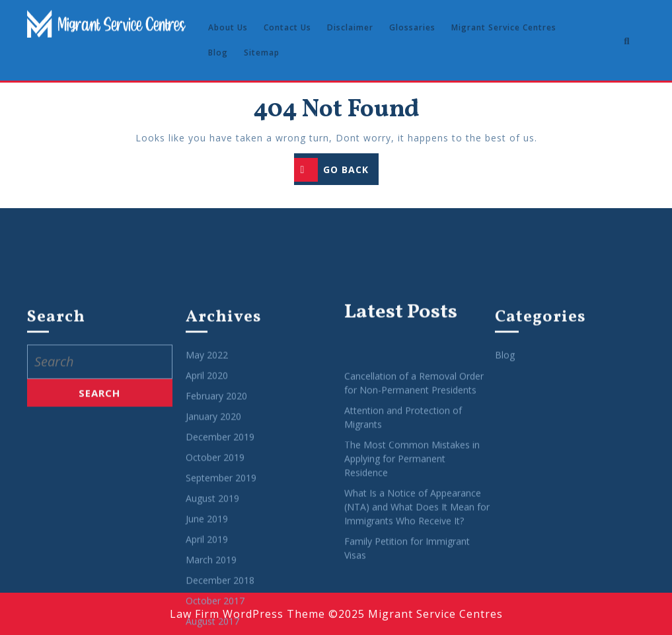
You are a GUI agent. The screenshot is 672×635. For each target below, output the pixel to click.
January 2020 (213, 589)
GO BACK (336, 170)
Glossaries (412, 27)
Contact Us (287, 27)
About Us (228, 27)
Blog (218, 52)
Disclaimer (350, 27)
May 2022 (207, 528)
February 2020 (216, 569)
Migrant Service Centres (503, 27)
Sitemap (262, 52)
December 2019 (220, 610)
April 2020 (207, 548)
